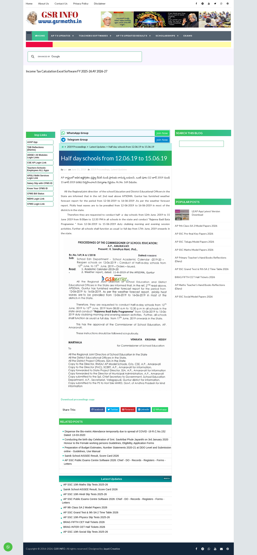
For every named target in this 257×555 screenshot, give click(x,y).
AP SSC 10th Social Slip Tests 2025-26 (85, 531)
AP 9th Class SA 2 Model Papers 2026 (85, 507)
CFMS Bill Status (35, 193)
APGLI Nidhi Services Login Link (38, 176)
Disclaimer (99, 3)
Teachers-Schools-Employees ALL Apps (38, 169)
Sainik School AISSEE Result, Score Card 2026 (92, 455)
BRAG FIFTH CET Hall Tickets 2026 (84, 522)
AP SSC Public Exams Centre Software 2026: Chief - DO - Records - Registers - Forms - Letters (115, 462)
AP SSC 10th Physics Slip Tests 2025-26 (86, 517)
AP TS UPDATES (60, 35)
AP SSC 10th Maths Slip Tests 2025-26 (85, 484)
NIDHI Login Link (35, 199)
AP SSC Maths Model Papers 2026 (194, 249)
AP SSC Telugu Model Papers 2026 (194, 241)
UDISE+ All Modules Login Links (37, 156)
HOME (40, 35)
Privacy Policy (80, 3)
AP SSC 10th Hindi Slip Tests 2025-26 (85, 494)
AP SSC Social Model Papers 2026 (194, 296)
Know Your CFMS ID (37, 188)
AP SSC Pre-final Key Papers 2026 (194, 233)
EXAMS (187, 35)
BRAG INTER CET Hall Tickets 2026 (84, 526)
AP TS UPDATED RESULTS (131, 35)
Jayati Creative (111, 548)
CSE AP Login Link (36, 162)
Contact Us (61, 3)
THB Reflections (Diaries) (35, 148)
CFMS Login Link (36, 204)
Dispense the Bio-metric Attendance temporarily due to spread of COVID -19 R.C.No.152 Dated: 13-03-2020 (115, 433)
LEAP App (32, 142)
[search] (84, 57)
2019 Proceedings (76, 146)
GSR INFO (59, 548)
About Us (43, 3)
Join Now (162, 133)
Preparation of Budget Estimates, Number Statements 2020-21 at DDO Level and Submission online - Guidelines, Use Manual (117, 449)
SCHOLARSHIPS (165, 35)
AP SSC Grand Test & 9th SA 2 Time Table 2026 (90, 512)
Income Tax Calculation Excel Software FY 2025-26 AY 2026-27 (66, 71)
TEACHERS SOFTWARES (93, 35)
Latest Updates (97, 146)
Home (29, 3)
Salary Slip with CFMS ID (39, 183)
